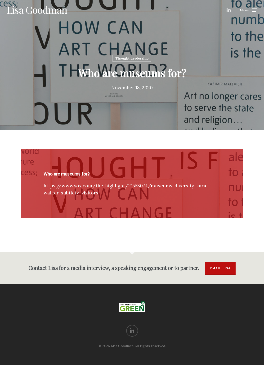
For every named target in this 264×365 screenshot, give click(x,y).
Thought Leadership (131, 58)
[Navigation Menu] (248, 9)
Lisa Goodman (37, 10)
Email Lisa (220, 268)
